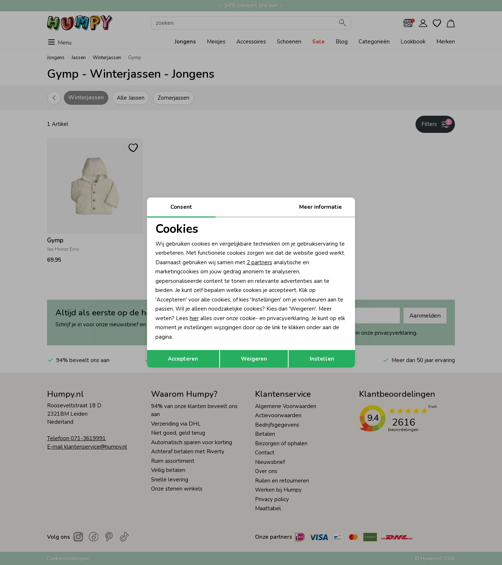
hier (194, 318)
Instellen (322, 358)
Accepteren (183, 358)
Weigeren (254, 358)
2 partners (259, 262)
